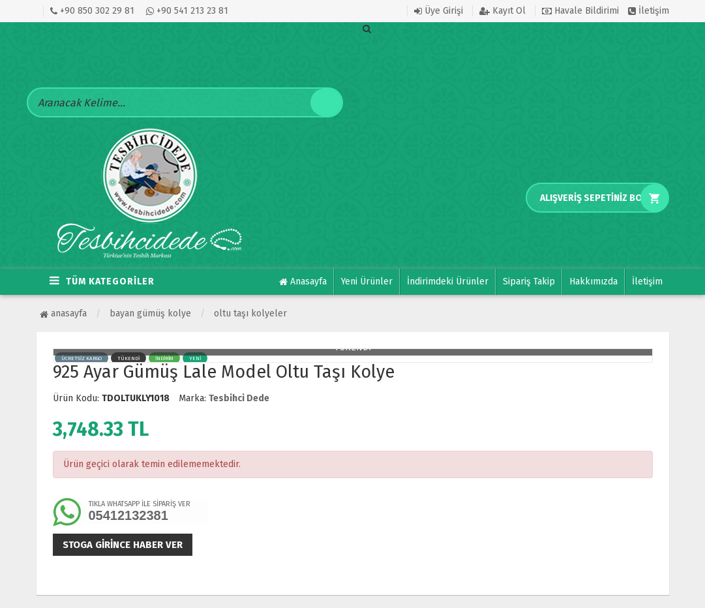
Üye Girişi (438, 10)
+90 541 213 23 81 (187, 10)
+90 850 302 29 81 (92, 10)
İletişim (648, 10)
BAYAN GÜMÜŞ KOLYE (150, 313)
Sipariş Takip (529, 281)
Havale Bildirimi (580, 10)
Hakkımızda (593, 281)
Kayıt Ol (502, 10)
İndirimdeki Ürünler (447, 281)
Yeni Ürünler (367, 281)
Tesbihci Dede (239, 398)
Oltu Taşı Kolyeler (250, 313)
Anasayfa (303, 281)
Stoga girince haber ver (123, 545)
